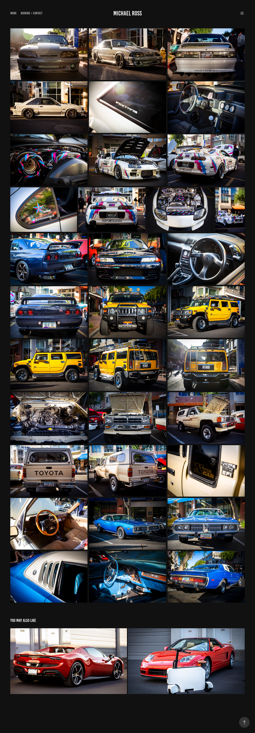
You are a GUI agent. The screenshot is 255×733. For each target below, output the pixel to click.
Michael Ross (127, 13)
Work (13, 13)
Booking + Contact (31, 13)
